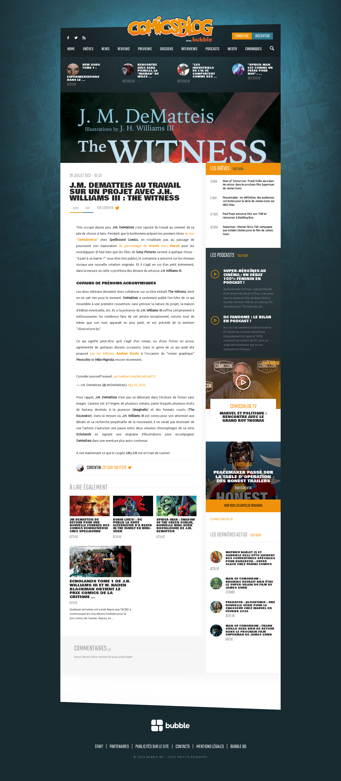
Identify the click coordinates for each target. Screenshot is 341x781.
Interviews (189, 51)
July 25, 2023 (136, 385)
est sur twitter (117, 468)
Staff (99, 753)
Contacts (183, 753)
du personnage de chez (149, 246)
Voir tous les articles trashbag (243, 506)
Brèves (88, 51)
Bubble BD (238, 753)
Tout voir (238, 169)
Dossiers (166, 51)
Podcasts (212, 51)
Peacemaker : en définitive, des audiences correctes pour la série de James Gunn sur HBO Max (242, 200)
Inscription (262, 36)
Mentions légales (210, 753)
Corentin (89, 468)
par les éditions (114, 353)
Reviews (123, 51)
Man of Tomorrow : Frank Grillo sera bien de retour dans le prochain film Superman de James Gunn (242, 184)
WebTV (232, 51)
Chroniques (253, 51)
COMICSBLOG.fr (221, 519)
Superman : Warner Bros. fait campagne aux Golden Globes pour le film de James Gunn (241, 230)
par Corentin (107, 208)
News (105, 51)
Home (71, 51)
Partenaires (119, 753)
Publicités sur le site (152, 753)
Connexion (241, 36)
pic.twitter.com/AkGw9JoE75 (135, 376)
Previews (145, 51)
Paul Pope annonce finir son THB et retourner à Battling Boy (238, 215)
